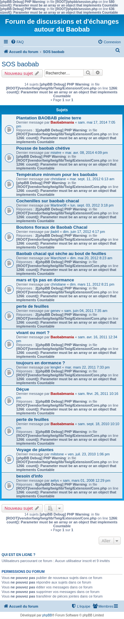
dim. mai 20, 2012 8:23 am (91, 258)
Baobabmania (62, 122)
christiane (58, 179)
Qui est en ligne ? (18, 555)
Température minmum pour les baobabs (56, 174)
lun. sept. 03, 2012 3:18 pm (92, 205)
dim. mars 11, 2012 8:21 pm (92, 284)
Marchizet (58, 258)
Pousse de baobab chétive (43, 148)
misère (56, 153)
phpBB (47, 615)
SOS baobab (20, 64)
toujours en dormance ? (40, 362)
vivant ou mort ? (33, 332)
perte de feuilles (32, 306)
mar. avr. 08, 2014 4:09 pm (86, 153)
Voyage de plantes (35, 449)
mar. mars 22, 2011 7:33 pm (87, 367)
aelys (55, 480)
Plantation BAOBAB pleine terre (48, 117)
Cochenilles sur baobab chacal (47, 200)
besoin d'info (29, 476)
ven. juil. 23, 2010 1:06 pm (89, 454)
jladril (55, 232)
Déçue (22, 389)
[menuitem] (17, 42)
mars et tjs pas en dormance (45, 279)
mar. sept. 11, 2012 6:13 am (92, 179)
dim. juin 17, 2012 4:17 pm (84, 232)
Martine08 (59, 205)
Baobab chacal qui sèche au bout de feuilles (61, 253)
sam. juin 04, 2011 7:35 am (85, 311)
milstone (57, 454)
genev (55, 311)
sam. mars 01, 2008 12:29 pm (86, 480)
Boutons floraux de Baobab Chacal (51, 227)
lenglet (56, 367)
